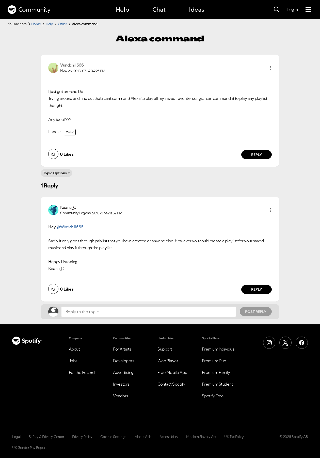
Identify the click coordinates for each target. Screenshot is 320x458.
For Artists (122, 349)
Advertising (123, 372)
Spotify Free (213, 396)
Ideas (196, 9)
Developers (123, 361)
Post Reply (255, 311)
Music (70, 132)
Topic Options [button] (55, 173)
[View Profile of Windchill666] (72, 65)
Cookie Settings (113, 436)
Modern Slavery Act (201, 436)
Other (62, 23)
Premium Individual (218, 349)
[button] (270, 68)
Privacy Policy (82, 436)
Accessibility (168, 436)
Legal (16, 436)
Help (122, 9)
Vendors (120, 396)
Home (36, 23)
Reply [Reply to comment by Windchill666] (256, 154)
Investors (121, 384)
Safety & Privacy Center (46, 436)
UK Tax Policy (234, 436)
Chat (159, 9)
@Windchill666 (69, 227)
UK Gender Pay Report (29, 447)
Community (29, 9)
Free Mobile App (172, 372)
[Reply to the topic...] (148, 312)
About (74, 349)
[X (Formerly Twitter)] (285, 343)
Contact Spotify (171, 384)
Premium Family (216, 372)
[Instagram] (269, 343)
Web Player (167, 361)
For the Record (82, 372)
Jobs (73, 361)
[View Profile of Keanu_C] (68, 207)
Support (164, 349)
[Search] (276, 9)
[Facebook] (302, 343)
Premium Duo (214, 361)
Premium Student (217, 384)
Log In (292, 9)
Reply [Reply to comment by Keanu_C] (256, 289)
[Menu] (308, 9)
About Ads (143, 436)
